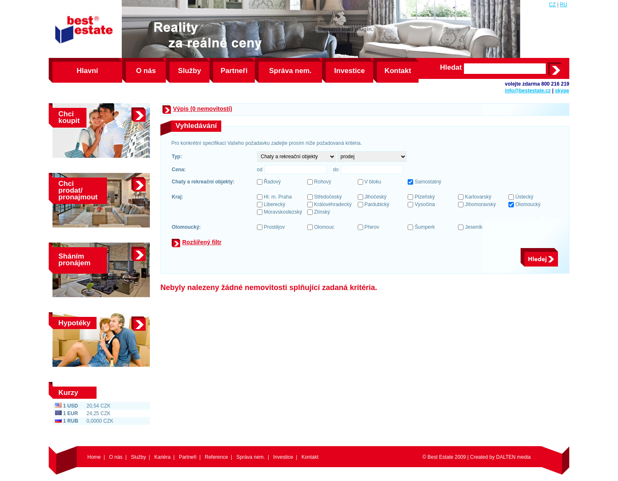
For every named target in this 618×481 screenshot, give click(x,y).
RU (563, 5)
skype (562, 91)
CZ (552, 5)
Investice (349, 71)
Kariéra (162, 457)
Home (94, 457)
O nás (146, 71)
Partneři (233, 71)
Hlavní (87, 71)
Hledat (451, 67)
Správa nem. (290, 71)
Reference (216, 457)
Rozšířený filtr (201, 242)
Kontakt (398, 71)
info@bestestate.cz (528, 91)
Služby (189, 71)
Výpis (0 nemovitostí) (202, 108)
